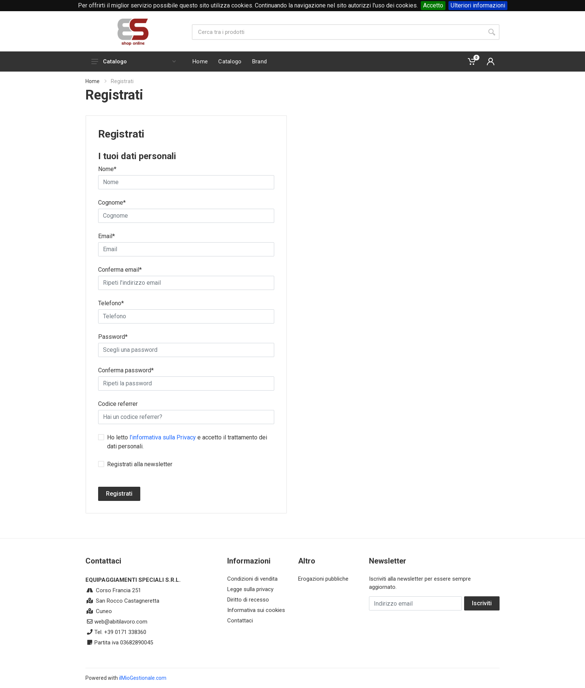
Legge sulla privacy (250, 589)
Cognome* (112, 202)
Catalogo (133, 61)
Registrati (119, 493)
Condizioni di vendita (252, 578)
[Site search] (338, 32)
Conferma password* (126, 370)
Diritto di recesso (248, 599)
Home (92, 81)
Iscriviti (482, 603)
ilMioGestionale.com (142, 678)
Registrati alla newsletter (139, 464)
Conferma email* (120, 269)
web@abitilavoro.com (120, 621)
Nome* (107, 169)
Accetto (433, 5)
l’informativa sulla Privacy (162, 437)
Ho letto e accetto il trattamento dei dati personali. (187, 442)
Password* (113, 336)
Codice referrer (118, 403)
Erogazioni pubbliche (323, 578)
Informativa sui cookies (256, 610)
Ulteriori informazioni (478, 5)
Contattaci (240, 620)
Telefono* (111, 303)
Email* (106, 236)
